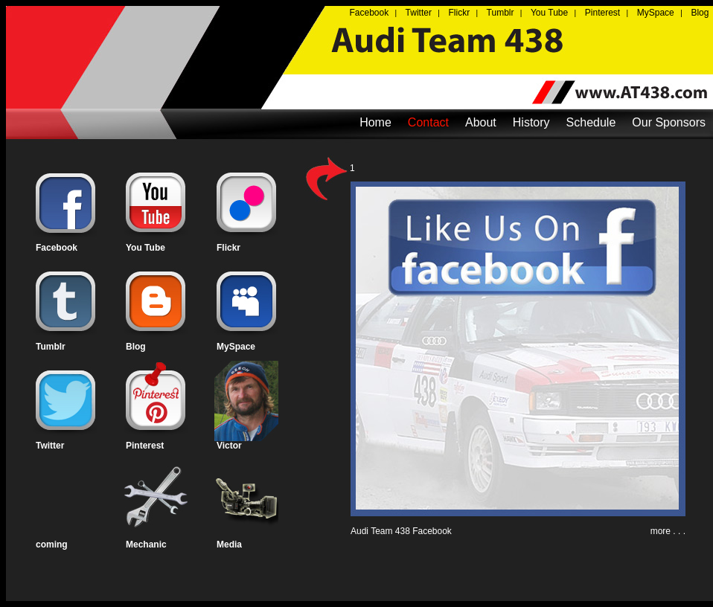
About (480, 122)
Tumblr (50, 346)
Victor (229, 445)
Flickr (228, 248)
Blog (136, 346)
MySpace (236, 346)
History (531, 122)
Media (229, 544)
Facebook (56, 248)
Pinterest (145, 445)
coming (52, 544)
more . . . (667, 531)
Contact (428, 122)
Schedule (591, 122)
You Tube (145, 248)
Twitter (50, 445)
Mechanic (146, 544)
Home (375, 122)
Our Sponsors (669, 122)
